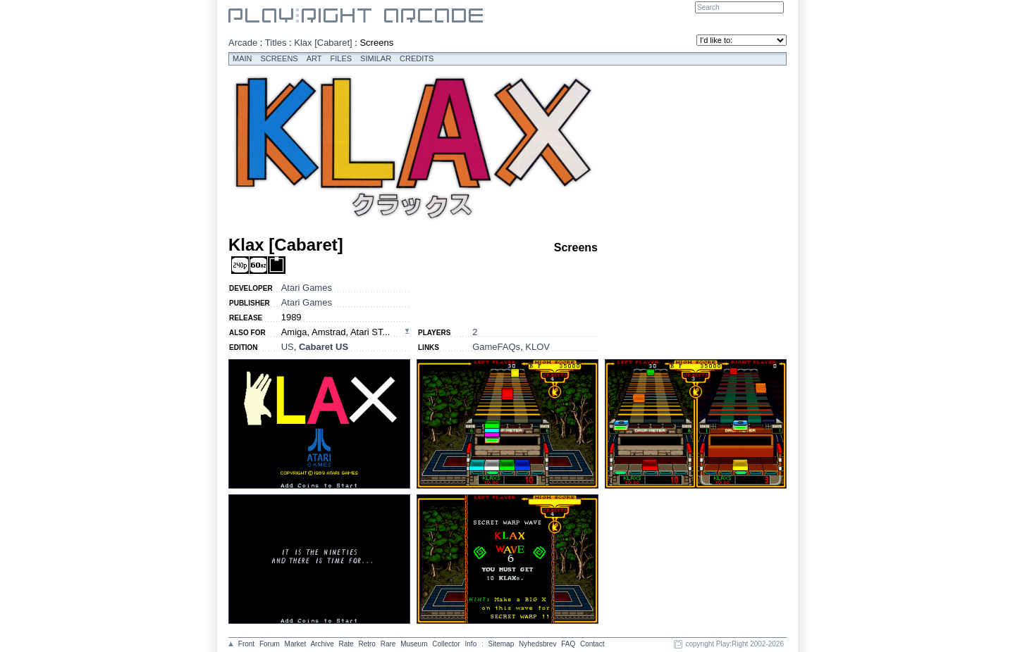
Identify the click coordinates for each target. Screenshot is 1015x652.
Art (314, 58)
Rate (346, 644)
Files (341, 58)
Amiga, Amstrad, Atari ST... (335, 332)
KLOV (537, 346)
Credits (416, 58)
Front (246, 644)
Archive (321, 644)
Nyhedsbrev (537, 644)
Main (242, 58)
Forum (269, 644)
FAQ (568, 644)
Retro (366, 644)
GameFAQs (496, 346)
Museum (413, 644)
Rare (388, 644)
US (287, 346)
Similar (375, 58)
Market (296, 644)
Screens (279, 58)
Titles (276, 42)
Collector (446, 644)
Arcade (242, 42)
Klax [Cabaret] (323, 42)
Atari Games (306, 287)
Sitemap (501, 644)
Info (471, 644)
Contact (592, 644)
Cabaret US (323, 346)
